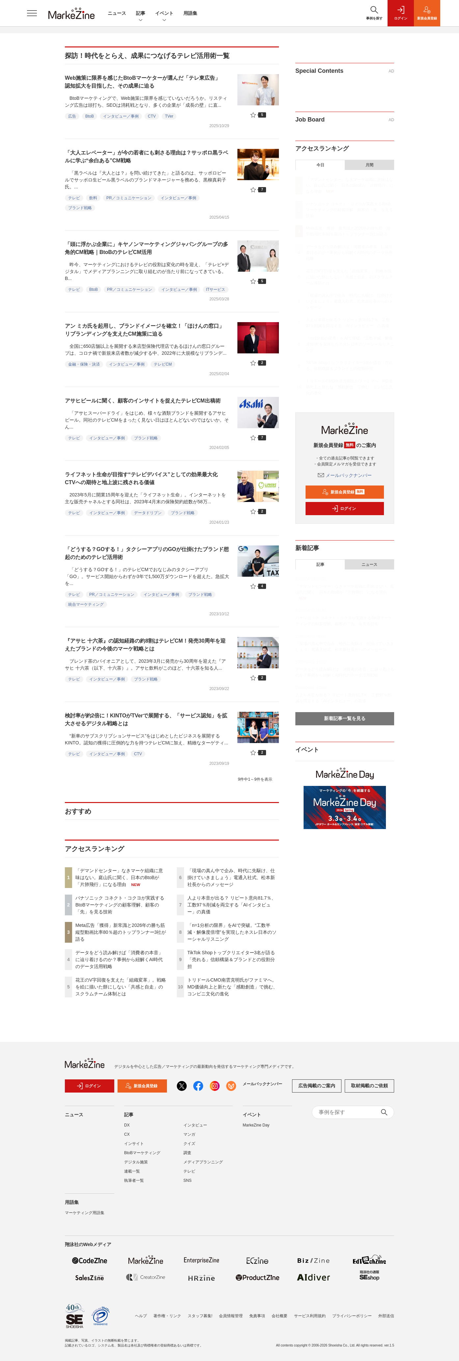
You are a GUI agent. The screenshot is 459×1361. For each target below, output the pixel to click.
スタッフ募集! (200, 1316)
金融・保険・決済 (84, 364)
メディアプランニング (203, 1162)
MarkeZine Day (256, 1125)
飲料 (93, 198)
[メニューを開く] (32, 13)
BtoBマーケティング (142, 1153)
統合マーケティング (86, 604)
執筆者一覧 (134, 1180)
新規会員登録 (343, 492)
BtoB (89, 116)
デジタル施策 (136, 1162)
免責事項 (257, 1316)
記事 (140, 14)
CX (127, 1134)
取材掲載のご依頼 (369, 1085)
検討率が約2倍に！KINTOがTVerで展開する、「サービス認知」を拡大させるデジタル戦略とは (146, 719)
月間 (369, 165)
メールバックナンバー (345, 475)
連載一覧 (132, 1171)
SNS (187, 1180)
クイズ (189, 1143)
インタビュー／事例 (121, 116)
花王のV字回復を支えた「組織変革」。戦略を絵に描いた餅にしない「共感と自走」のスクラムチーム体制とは (120, 986)
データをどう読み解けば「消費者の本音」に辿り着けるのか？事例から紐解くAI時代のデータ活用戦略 (119, 959)
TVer (169, 116)
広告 (72, 116)
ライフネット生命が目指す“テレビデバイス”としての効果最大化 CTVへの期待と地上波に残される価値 (144, 478)
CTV (152, 116)
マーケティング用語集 (84, 1212)
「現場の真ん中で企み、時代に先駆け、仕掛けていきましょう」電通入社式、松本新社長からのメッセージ (231, 877)
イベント (164, 14)
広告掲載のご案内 (316, 1085)
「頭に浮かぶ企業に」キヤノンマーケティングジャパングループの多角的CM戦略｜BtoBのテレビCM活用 (146, 248)
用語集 (190, 13)
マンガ (189, 1134)
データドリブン (148, 513)
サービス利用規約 (310, 1316)
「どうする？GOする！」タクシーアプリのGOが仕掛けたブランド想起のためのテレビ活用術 (147, 553)
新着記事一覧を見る (344, 718)
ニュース (117, 13)
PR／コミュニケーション (128, 198)
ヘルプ (141, 1316)
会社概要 (279, 1316)
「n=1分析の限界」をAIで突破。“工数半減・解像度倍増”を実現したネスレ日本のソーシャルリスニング (232, 932)
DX (127, 1125)
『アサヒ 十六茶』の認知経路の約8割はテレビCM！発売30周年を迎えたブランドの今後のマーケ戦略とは (145, 645)
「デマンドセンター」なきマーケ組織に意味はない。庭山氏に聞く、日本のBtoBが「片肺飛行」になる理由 (119, 877)
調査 (187, 1153)
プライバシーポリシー (352, 1316)
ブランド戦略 (80, 208)
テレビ (74, 198)
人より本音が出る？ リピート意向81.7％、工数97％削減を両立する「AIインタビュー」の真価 (231, 904)
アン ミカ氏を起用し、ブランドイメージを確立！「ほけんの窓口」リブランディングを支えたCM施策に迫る (144, 330)
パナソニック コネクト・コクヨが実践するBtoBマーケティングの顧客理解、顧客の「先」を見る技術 (119, 904)
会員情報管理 (231, 1316)
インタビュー (195, 1125)
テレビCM (163, 364)
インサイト (134, 1143)
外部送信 (386, 1316)
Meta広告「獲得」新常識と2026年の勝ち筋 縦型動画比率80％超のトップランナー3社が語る (122, 932)
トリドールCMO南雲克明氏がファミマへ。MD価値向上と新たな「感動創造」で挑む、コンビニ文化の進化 (232, 986)
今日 (320, 165)
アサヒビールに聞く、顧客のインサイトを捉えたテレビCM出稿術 (143, 400)
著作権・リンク (167, 1316)
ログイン (344, 508)
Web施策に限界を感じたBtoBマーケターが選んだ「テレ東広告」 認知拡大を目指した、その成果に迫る (145, 82)
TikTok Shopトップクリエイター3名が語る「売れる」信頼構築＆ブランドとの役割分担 (231, 959)
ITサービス (216, 289)
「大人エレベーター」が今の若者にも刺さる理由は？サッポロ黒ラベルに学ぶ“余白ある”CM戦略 (146, 156)
